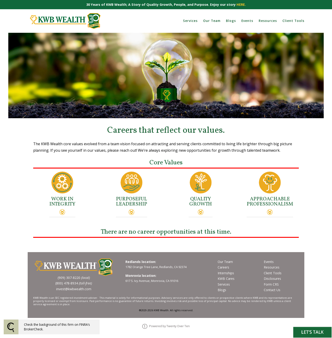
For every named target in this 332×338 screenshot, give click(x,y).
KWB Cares (226, 278)
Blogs (231, 20)
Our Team (211, 20)
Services (190, 20)
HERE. (241, 4)
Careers (223, 267)
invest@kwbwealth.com (73, 289)
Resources (268, 20)
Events (247, 20)
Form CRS (271, 284)
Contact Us (272, 290)
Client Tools (293, 20)
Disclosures (272, 278)
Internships (226, 273)
